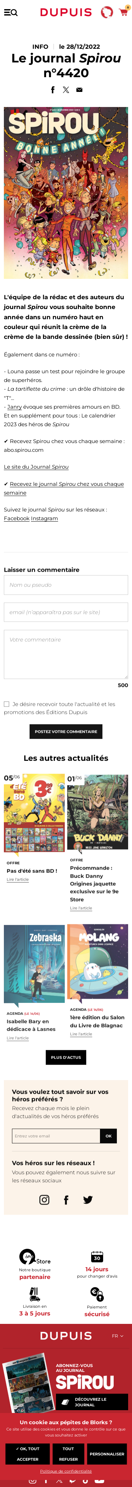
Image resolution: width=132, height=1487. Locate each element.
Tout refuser (68, 1454)
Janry (14, 406)
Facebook (17, 519)
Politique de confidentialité (66, 1471)
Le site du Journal (36, 467)
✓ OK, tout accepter (27, 1454)
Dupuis (66, 12)
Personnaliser (107, 1454)
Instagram (44, 519)
